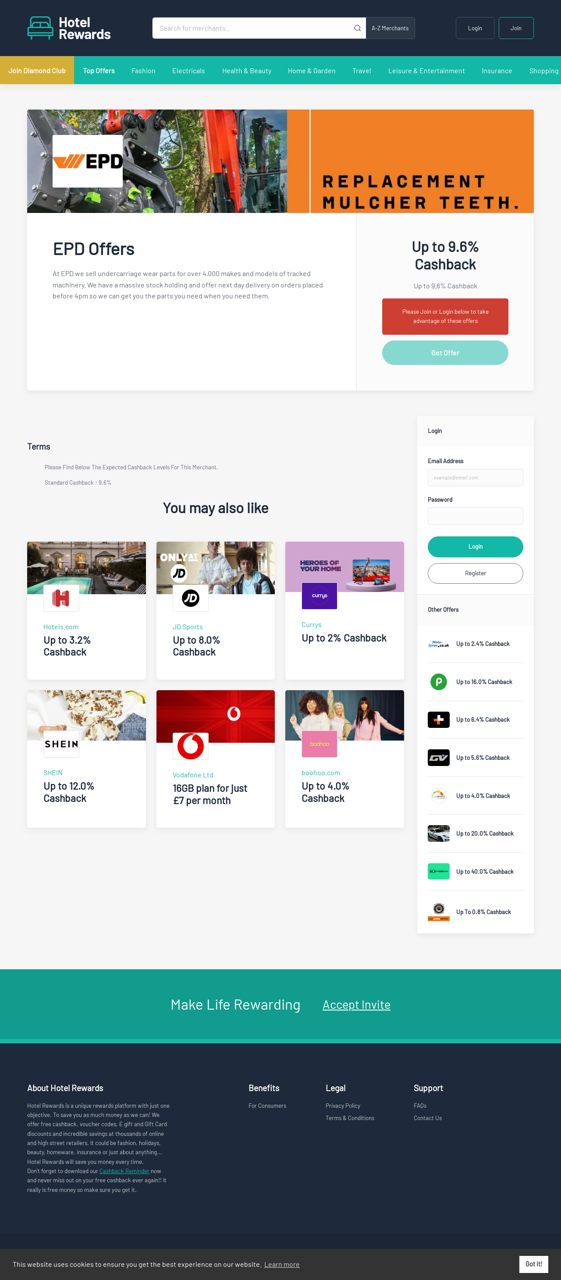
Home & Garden (312, 70)
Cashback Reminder (124, 1170)
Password (440, 499)
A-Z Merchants (390, 28)
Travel (361, 70)
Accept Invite (357, 1004)
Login (475, 28)
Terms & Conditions (350, 1117)
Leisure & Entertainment (426, 70)
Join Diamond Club (37, 70)
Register (475, 573)
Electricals (188, 70)
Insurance (497, 70)
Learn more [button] (282, 1264)
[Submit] (358, 28)
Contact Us (428, 1117)
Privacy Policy (343, 1105)
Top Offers (99, 70)
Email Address (445, 460)
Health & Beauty (246, 70)
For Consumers (267, 1105)
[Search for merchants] (251, 28)
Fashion (143, 70)
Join (516, 28)
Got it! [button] (534, 1264)
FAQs (420, 1105)
